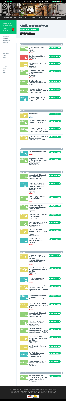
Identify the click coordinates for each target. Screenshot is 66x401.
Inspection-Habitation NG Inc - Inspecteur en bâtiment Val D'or (38, 176)
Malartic (22, 148)
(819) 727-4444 (56, 48)
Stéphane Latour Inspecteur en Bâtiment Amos (37, 82)
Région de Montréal (6, 36)
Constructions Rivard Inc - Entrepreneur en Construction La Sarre (38, 138)
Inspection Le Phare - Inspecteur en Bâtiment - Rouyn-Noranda (38, 207)
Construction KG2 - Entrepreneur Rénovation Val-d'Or (38, 338)
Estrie (4, 51)
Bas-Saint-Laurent (6, 43)
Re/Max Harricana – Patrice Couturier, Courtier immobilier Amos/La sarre (38, 129)
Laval (4, 62)
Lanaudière (5, 58)
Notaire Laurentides (17, 391)
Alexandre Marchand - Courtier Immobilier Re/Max (37, 72)
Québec (4, 75)
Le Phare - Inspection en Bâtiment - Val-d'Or (37, 322)
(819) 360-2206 (56, 304)
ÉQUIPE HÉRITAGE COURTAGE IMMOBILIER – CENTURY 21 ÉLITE (38, 377)
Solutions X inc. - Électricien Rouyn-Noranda (35, 240)
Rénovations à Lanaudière (52, 391)
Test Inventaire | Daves (37, 56)
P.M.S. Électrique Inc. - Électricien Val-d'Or (37, 279)
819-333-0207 (56, 114)
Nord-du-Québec (6, 70)
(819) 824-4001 (56, 337)
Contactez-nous (37, 1)
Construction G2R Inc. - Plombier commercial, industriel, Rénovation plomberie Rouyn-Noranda (37, 186)
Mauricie (4, 64)
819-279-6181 (56, 137)
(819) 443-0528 (56, 98)
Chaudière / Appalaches (7, 47)
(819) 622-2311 (56, 376)
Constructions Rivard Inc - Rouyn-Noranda (38, 215)
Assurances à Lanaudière (28, 390)
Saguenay (4, 77)
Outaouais (4, 72)
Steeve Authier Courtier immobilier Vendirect (37, 362)
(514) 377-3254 (56, 296)
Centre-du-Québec (6, 45)
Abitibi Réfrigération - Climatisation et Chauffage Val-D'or (37, 354)
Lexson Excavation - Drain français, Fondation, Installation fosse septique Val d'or (38, 288)
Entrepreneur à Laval (36, 392)
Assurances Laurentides (36, 390)
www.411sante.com (36, 389)
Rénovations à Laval (37, 391)
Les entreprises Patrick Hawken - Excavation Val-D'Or (38, 305)
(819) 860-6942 (56, 268)
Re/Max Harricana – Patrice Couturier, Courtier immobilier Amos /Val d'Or (38, 330)
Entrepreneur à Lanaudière (52, 392)
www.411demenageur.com (20, 389)
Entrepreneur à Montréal (29, 392)
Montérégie (5, 66)
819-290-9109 (56, 159)
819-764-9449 (56, 223)
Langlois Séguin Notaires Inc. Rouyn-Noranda (38, 223)
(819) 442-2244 (56, 279)
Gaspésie (4, 53)
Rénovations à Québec (21, 392)
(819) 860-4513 (56, 286)
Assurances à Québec (43, 390)
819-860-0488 (56, 354)
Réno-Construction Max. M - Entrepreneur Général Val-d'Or (38, 269)
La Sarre (22, 110)
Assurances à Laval (16, 390)
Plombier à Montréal (50, 390)
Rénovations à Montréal (30, 391)
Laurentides (5, 60)
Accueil (20, 1)
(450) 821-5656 (56, 57)
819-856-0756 (56, 362)
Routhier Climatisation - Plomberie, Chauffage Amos (37, 98)
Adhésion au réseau (27, 1)
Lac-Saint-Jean (5, 79)
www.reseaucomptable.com (29, 389)
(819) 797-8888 (56, 197)
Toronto (4, 83)
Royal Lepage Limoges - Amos (37, 48)
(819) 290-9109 (56, 81)
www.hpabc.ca (50, 389)
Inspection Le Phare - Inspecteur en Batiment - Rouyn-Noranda (38, 160)
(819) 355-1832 (56, 256)
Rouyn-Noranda (24, 172)
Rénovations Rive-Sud (44, 391)
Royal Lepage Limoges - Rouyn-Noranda (37, 197)
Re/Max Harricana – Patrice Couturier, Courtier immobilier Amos (38, 90)
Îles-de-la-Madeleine (6, 55)
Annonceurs (45, 1)
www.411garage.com (13, 389)
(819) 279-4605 (56, 184)
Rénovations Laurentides (13, 392)
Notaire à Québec (23, 391)
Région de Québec (6, 38)
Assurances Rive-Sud (22, 390)
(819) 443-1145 (56, 71)
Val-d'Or (22, 252)
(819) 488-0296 (56, 152)
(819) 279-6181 (56, 215)
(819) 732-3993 (56, 64)
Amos (21, 44)
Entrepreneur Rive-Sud (43, 392)
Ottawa (4, 81)
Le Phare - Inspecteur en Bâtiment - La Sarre (38, 121)
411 (8, 1)
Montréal (4, 68)
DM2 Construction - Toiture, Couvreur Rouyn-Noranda (38, 231)
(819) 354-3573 (56, 176)
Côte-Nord (4, 49)
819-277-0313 (56, 230)
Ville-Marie (23, 373)
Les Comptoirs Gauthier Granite (37, 64)
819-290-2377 (56, 239)
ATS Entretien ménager (37, 152)
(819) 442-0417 (56, 90)
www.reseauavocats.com (43, 389)
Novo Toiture (33, 114)
